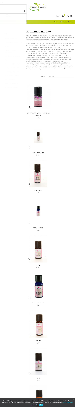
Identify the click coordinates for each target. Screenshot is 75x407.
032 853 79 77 (6, 347)
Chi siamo (41, 355)
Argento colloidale (11, 38)
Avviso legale (42, 369)
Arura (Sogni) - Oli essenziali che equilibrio (37, 113)
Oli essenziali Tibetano (12, 75)
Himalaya (37, 258)
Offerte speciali (43, 347)
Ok (41, 405)
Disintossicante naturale (12, 56)
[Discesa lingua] (57, 16)
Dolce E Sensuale (62, 186)
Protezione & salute (37, 294)
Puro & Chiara (62, 294)
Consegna (41, 359)
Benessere (37, 150)
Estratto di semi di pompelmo (10, 51)
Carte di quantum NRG (12, 83)
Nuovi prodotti (43, 340)
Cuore (37, 186)
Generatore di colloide (12, 42)
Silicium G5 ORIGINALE (12, 64)
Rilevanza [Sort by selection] (61, 76)
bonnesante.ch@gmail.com (10, 345)
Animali (7, 46)
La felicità (62, 258)
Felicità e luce (62, 150)
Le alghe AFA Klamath (12, 68)
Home (5, 34)
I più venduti (42, 343)
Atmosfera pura (62, 112)
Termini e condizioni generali (47, 366)
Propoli (7, 60)
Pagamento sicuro (44, 362)
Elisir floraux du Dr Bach (12, 72)
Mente (62, 222)
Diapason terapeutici (11, 87)
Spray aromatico (10, 79)
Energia (37, 222)
